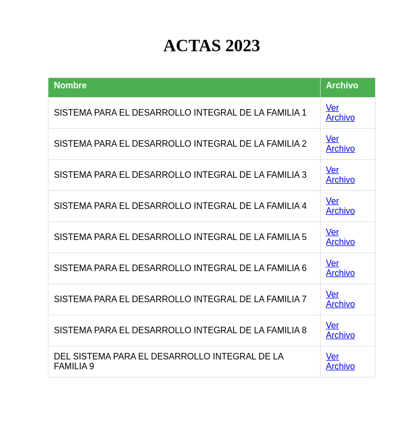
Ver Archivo (340, 112)
